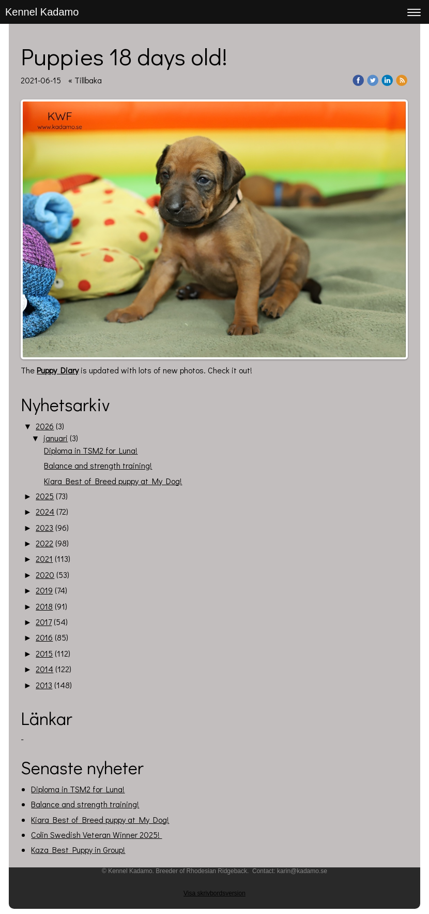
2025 (45, 495)
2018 (44, 606)
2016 (44, 637)
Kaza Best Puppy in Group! (78, 849)
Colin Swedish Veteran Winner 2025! (96, 834)
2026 (45, 425)
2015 (44, 653)
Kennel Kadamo (42, 12)
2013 (44, 684)
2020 (45, 574)
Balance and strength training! (98, 465)
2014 (44, 668)
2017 (44, 621)
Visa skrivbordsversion (214, 893)
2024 (45, 511)
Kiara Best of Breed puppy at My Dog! (113, 480)
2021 (44, 558)
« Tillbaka (85, 80)
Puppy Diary (58, 370)
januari (55, 437)
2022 (44, 543)
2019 (44, 590)
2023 (44, 527)
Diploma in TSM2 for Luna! (90, 450)
